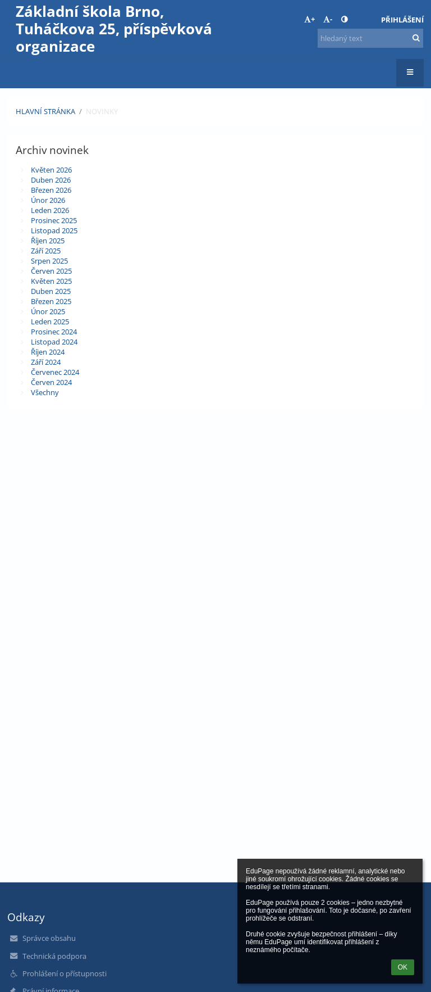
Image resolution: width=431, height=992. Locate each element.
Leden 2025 (50, 321)
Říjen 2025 (48, 240)
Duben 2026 (51, 180)
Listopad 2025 (54, 230)
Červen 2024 (51, 382)
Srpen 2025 (49, 261)
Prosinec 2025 (54, 220)
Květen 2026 (51, 170)
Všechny (45, 392)
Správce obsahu (49, 938)
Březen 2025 (51, 301)
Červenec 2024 (55, 372)
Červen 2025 (51, 271)
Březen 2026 (51, 190)
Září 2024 (46, 362)
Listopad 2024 (54, 342)
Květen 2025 (51, 281)
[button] (364, 19)
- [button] (327, 19)
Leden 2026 (50, 210)
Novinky (102, 111)
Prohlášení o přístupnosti (64, 973)
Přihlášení (402, 20)
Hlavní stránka (45, 111)
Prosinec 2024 (54, 332)
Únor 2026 (48, 200)
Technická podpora (54, 956)
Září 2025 (46, 251)
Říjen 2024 (48, 352)
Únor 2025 (48, 311)
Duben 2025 (51, 291)
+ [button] (309, 19)
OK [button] (402, 967)
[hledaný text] (370, 38)
